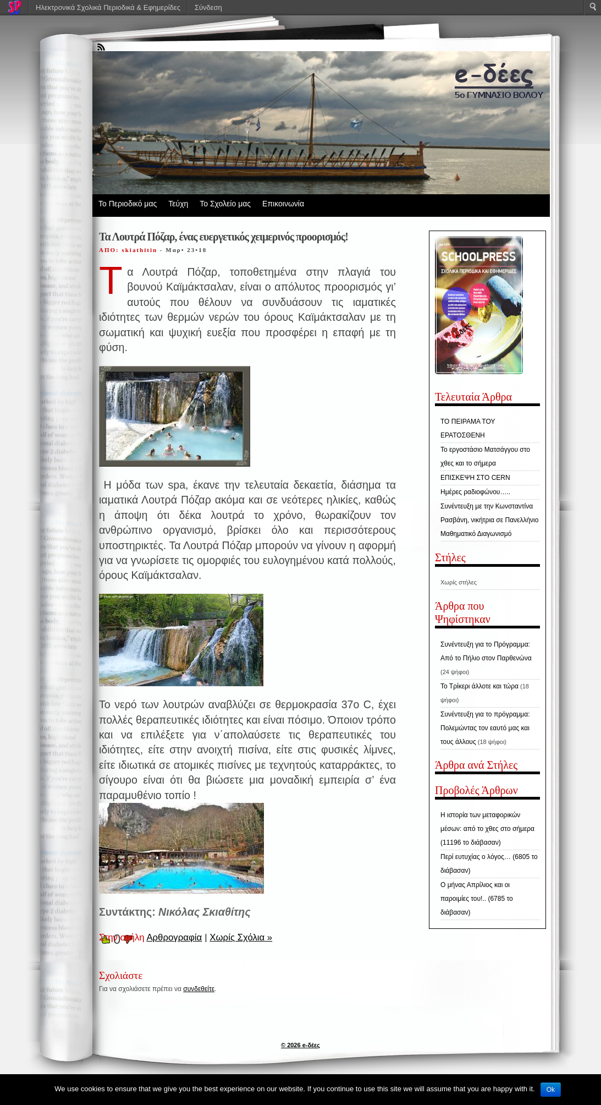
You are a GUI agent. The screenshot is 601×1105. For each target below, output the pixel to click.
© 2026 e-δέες (300, 1045)
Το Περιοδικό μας (127, 203)
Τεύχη (178, 203)
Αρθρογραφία (174, 937)
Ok (551, 1089)
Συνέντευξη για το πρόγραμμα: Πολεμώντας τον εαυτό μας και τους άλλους (485, 728)
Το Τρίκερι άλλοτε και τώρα (479, 686)
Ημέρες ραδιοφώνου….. (475, 492)
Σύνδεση (208, 7)
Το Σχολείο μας (225, 203)
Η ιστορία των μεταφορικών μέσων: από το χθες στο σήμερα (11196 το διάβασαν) (487, 828)
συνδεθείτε (198, 989)
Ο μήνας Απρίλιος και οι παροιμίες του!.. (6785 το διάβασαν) (476, 898)
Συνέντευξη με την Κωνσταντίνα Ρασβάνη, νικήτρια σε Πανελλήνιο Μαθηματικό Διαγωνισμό (489, 520)
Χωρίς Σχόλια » (240, 937)
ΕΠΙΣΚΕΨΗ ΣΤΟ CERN (475, 478)
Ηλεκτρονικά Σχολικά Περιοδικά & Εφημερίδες (108, 7)
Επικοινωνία (283, 203)
